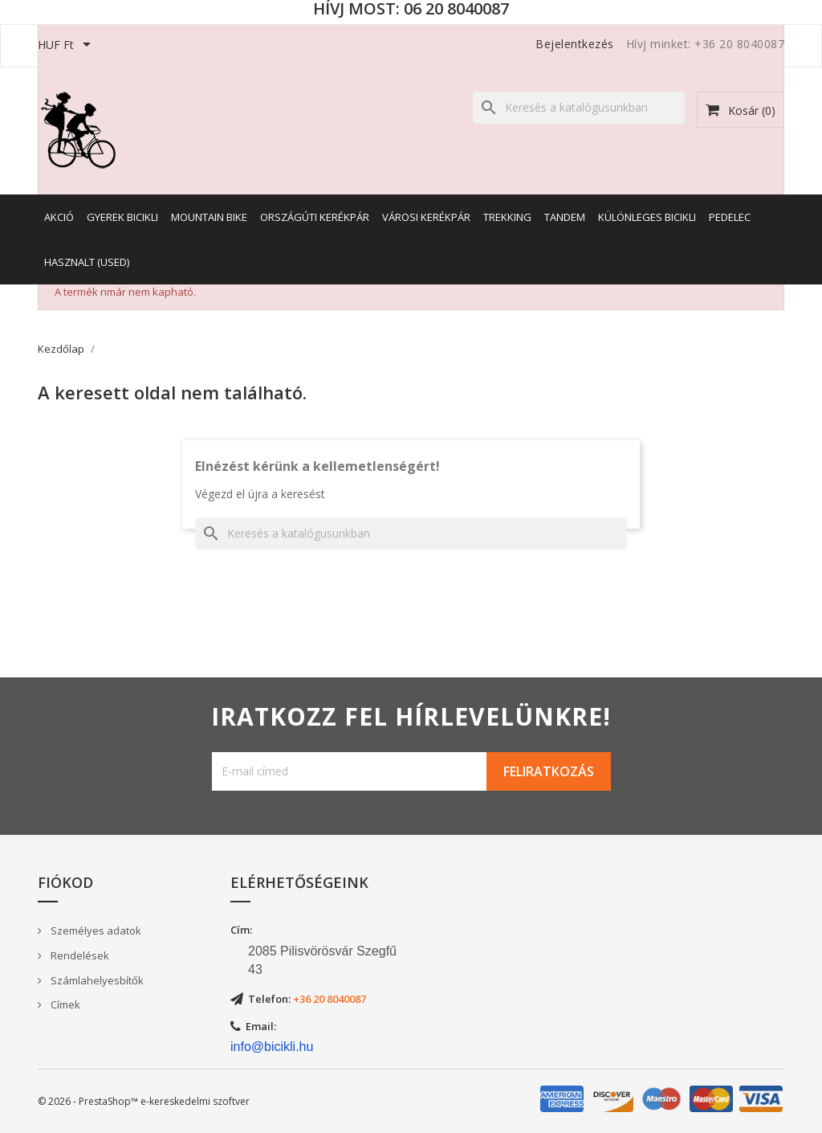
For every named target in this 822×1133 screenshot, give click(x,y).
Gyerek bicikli (122, 217)
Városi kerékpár (426, 217)
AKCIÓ (59, 217)
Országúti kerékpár (314, 217)
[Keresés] (579, 108)
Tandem (564, 217)
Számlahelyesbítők (96, 980)
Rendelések (78, 955)
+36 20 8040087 (329, 999)
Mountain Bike (209, 217)
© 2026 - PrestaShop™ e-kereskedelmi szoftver (144, 1101)
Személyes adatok (94, 930)
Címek (64, 1004)
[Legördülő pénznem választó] (67, 45)
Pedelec (730, 217)
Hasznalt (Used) (86, 262)
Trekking (507, 217)
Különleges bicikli (647, 217)
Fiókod (65, 882)
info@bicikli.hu (271, 1046)
